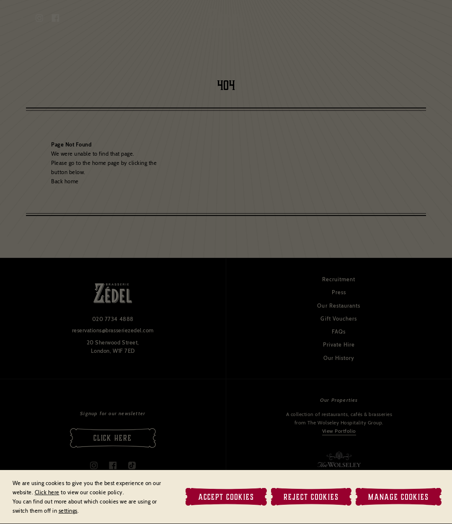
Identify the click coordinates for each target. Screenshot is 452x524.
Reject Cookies (311, 496)
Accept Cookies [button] (226, 496)
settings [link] (68, 510)
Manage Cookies (398, 496)
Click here (47, 492)
